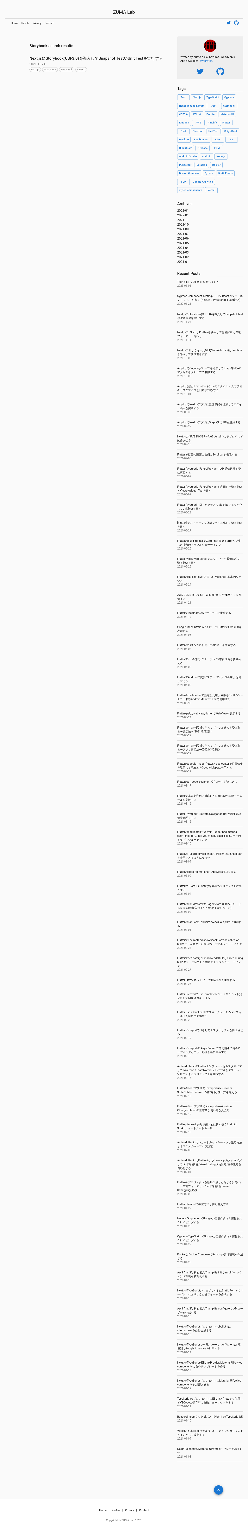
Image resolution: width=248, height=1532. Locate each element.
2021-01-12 (184, 1388)
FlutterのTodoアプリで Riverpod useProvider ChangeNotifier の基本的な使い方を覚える (204, 1108)
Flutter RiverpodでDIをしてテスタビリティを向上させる (210, 1032)
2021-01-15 (184, 1334)
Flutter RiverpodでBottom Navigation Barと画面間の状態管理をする (209, 815)
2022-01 (183, 215)
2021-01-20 (184, 1262)
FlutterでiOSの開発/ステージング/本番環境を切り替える (209, 661)
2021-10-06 (184, 358)
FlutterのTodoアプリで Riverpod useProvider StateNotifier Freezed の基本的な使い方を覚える (207, 1090)
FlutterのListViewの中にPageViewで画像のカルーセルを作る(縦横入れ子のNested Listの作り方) (209, 905)
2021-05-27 (184, 530)
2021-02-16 (184, 1077)
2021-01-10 (184, 1420)
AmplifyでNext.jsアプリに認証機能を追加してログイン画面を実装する (209, 406)
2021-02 (183, 257)
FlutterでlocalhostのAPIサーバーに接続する (204, 612)
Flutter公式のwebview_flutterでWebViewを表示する (209, 713)
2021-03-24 (184, 717)
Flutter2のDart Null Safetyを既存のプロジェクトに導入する (209, 887)
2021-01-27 (184, 1208)
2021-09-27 (184, 426)
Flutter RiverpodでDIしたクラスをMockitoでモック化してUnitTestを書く (209, 506)
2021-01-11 (184, 1406)
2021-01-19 (184, 1280)
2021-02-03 (184, 1194)
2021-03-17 (184, 785)
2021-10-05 (184, 376)
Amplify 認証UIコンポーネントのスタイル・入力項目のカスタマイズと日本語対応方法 (209, 388)
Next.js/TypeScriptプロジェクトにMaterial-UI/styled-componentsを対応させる (209, 1382)
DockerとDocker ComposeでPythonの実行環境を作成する (210, 1256)
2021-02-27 (184, 969)
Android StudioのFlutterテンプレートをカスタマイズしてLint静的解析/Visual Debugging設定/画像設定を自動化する (209, 1164)
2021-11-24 (184, 321)
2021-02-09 (184, 1150)
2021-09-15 (184, 444)
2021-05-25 (184, 566)
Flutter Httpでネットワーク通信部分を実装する (206, 980)
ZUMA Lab (124, 12)
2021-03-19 (184, 771)
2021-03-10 (184, 843)
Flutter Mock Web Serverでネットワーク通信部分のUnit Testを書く (208, 560)
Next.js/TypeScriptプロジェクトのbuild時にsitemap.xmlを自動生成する (204, 1328)
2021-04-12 (184, 616)
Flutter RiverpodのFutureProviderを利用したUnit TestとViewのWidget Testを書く (209, 488)
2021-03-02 (184, 911)
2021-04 (183, 248)
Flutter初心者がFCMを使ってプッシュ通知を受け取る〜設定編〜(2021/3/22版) (208, 729)
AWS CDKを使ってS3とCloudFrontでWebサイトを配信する (209, 596)
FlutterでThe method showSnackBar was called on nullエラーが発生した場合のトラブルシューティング (209, 942)
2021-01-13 (184, 1370)
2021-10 (183, 224)
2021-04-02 (184, 667)
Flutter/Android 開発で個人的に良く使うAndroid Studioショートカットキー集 (207, 1126)
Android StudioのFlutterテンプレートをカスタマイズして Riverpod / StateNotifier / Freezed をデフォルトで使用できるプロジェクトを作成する (209, 1070)
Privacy (37, 23)
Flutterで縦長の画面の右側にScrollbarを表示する (207, 454)
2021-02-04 (184, 1172)
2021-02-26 (184, 983)
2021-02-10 (184, 1132)
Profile (25, 23)
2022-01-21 (184, 303)
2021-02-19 (184, 1037)
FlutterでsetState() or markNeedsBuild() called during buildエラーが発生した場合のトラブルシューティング (210, 962)
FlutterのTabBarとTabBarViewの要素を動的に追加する (209, 923)
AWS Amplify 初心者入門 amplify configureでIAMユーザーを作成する (210, 1310)
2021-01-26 (184, 1226)
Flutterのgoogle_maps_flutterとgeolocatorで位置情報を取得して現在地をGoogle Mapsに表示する (210, 765)
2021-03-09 (184, 861)
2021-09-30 (184, 412)
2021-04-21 (184, 602)
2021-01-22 (184, 1244)
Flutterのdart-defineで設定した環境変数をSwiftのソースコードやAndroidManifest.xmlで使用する (210, 697)
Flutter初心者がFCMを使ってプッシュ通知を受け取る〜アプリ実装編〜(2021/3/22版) (208, 747)
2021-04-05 (184, 634)
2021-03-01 (184, 929)
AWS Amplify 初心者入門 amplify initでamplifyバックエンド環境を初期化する (209, 1274)
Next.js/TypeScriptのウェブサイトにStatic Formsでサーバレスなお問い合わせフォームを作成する (210, 1292)
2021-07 (183, 234)
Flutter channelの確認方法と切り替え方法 (203, 1204)
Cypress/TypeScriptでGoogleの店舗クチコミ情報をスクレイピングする (210, 1238)
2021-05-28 (184, 512)
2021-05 (183, 243)
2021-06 (183, 238)
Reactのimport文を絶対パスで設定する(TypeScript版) (210, 1416)
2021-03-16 (184, 803)
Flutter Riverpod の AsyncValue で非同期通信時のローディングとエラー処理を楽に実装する (209, 1050)
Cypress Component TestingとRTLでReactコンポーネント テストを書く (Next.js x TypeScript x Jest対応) (210, 297)
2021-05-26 (184, 548)
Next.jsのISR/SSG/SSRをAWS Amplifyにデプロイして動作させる (210, 438)
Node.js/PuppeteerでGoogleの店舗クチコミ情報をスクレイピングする (209, 1220)
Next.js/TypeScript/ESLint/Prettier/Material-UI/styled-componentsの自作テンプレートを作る (210, 1364)
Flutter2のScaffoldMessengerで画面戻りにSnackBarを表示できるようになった (209, 855)
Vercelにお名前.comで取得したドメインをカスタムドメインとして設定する (210, 1432)
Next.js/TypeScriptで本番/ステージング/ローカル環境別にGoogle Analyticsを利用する (209, 1346)
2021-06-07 (184, 476)
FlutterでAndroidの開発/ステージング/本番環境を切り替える (209, 679)
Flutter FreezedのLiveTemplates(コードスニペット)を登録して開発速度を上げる (210, 996)
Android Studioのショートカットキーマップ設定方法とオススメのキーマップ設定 (209, 1144)
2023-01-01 (184, 285)
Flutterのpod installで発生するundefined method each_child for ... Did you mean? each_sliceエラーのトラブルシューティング (209, 835)
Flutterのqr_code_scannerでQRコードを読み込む (207, 781)
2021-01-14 (184, 1352)
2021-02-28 (184, 947)
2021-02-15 (184, 1096)
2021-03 (183, 252)
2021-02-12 (184, 1114)
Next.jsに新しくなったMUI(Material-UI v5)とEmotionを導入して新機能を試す (209, 352)
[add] (218, 1490)
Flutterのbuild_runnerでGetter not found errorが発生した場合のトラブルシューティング (209, 542)
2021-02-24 (184, 1001)
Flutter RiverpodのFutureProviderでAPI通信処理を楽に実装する (209, 470)
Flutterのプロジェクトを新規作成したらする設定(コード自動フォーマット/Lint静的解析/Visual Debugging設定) (209, 1186)
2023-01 (183, 210)
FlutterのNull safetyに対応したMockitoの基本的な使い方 (209, 578)
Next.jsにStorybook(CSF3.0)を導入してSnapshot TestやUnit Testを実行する (96, 58)
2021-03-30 (184, 703)
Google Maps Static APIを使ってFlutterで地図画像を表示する (209, 628)
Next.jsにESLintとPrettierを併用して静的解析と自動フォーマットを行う (209, 334)
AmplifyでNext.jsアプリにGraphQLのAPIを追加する (208, 422)
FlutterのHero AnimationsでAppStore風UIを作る (206, 871)
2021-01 (183, 262)
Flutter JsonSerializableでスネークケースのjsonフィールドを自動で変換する (209, 1014)
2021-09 (183, 229)
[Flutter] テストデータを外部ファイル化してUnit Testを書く (209, 524)
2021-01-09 (184, 1438)
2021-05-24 (184, 584)
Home (14, 23)
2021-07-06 (184, 458)
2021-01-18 (184, 1298)
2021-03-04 (184, 893)
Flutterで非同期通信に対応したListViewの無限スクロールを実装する (209, 797)
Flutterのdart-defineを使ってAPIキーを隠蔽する (206, 645)
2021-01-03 (184, 1456)
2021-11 (183, 220)
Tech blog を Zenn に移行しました (198, 281)
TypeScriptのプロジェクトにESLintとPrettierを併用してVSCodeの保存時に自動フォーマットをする (210, 1400)
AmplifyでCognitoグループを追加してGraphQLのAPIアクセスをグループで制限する (209, 370)
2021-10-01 (184, 394)
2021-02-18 (184, 1056)
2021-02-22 (184, 1019)
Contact (49, 23)
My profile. (206, 60)
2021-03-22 (184, 735)
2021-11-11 (184, 340)
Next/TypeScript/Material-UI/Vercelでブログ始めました (210, 1450)
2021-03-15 (184, 821)
